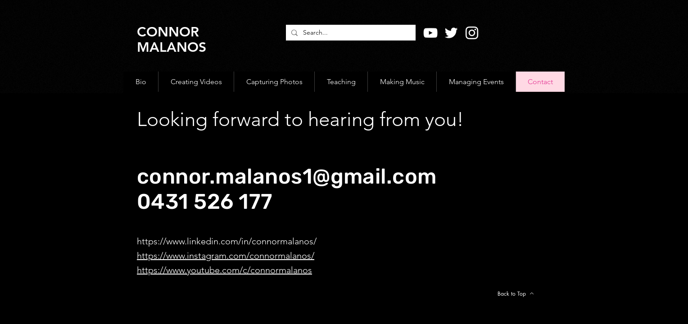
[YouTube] (430, 32)
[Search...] (350, 33)
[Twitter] (451, 32)
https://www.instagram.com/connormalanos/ (225, 255)
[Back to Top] (516, 293)
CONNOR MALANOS (171, 39)
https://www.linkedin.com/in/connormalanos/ (227, 241)
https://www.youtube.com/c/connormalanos (224, 270)
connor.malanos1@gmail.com (287, 176)
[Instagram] (471, 32)
